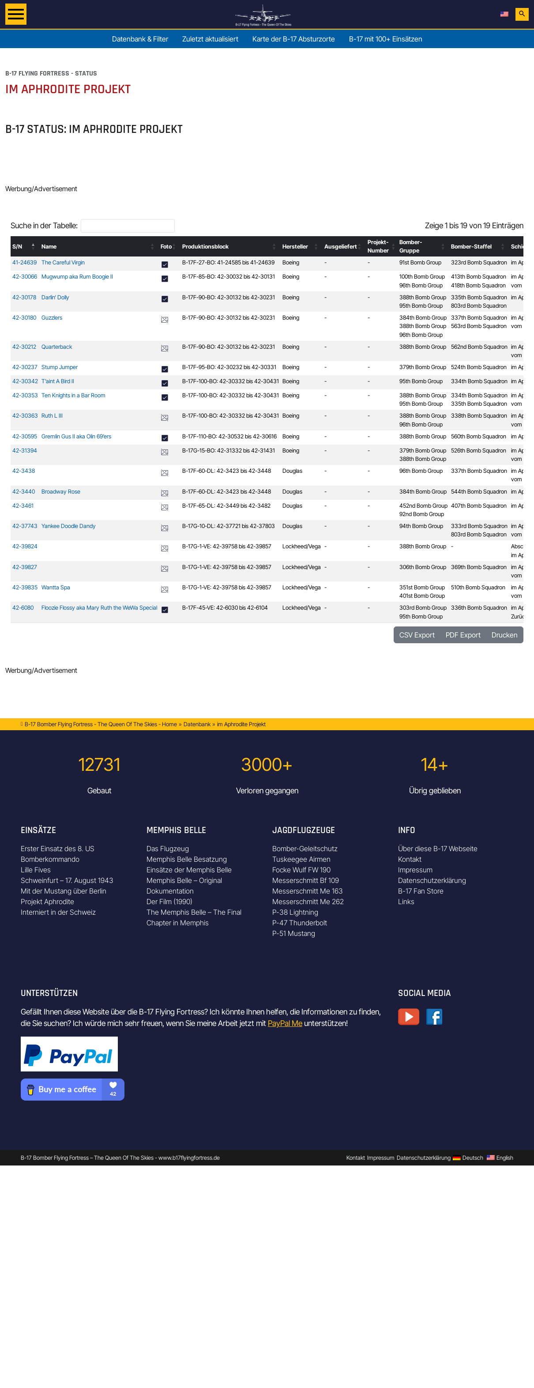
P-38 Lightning (295, 912)
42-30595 (24, 436)
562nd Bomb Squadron (479, 346)
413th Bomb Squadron (478, 276)
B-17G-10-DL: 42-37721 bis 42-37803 (228, 526)
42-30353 (25, 395)
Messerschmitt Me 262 (308, 901)
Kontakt (409, 859)
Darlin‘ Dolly (55, 297)
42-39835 (25, 587)
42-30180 (24, 317)
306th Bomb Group (422, 567)
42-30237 (25, 367)
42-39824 (25, 546)
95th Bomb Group (421, 305)
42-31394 (24, 450)
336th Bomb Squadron (479, 607)
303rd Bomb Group (423, 607)
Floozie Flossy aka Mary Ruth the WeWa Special (99, 607)
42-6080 (23, 607)
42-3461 (23, 505)
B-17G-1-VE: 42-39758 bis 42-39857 (226, 546)
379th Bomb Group (422, 367)
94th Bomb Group (421, 526)
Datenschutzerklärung (432, 880)
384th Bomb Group (423, 317)
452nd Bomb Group (423, 505)
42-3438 (23, 471)
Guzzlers (51, 317)
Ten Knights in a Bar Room (73, 395)
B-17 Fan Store (421, 890)
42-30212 (24, 346)
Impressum (415, 869)
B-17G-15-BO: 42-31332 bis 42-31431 (228, 450)
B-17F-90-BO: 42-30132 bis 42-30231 (228, 297)
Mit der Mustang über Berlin (63, 890)
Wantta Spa (55, 587)
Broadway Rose (60, 491)
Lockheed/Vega (301, 546)
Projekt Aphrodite (47, 901)
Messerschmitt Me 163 (307, 890)
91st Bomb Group (420, 262)
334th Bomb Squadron (479, 381)
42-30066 (24, 276)
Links (406, 901)
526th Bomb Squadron (478, 450)
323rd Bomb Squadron (479, 262)
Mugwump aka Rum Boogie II (77, 276)
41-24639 (24, 262)
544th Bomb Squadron (479, 491)
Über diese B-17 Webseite (438, 848)
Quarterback (56, 346)
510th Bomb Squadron (478, 587)
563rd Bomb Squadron (479, 326)
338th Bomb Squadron (479, 415)
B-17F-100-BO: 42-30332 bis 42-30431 (230, 381)
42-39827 (24, 567)
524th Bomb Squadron (479, 367)
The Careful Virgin (63, 262)
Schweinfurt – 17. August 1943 (67, 880)
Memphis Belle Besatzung (187, 859)
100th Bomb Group (422, 276)
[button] (33, 246)
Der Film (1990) (169, 901)
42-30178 (24, 297)
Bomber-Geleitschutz (305, 848)
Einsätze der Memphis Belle (189, 869)
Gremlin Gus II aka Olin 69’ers (76, 436)
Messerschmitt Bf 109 (305, 880)
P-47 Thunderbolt (299, 922)
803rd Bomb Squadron (479, 305)
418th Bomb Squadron (478, 285)
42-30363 (25, 415)
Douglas (292, 471)
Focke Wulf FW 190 (301, 869)
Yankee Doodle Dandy (68, 526)
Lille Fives (36, 869)
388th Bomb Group (422, 297)
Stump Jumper (59, 367)
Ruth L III (52, 415)
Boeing (290, 262)
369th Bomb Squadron (479, 567)
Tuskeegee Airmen (301, 859)
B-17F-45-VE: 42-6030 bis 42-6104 (225, 607)
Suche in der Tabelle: (44, 225)
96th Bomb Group (421, 285)
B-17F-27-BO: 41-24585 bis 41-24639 (228, 262)
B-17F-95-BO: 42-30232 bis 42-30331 (229, 367)
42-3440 (23, 491)
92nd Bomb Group (421, 514)
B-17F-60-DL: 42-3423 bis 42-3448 (226, 471)
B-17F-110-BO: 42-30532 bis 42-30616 (229, 436)
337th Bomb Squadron (479, 317)
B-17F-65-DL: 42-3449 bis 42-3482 (226, 505)
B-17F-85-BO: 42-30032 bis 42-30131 (228, 276)
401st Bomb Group (422, 595)
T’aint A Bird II (57, 381)
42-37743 (25, 526)
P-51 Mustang (293, 933)
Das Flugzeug (168, 848)
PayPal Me (285, 1023)
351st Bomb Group (422, 587)
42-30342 (25, 381)
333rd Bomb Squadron (479, 526)
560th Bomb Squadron (478, 436)
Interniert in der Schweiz (58, 912)
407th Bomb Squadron (479, 505)
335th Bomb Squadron (479, 297)
